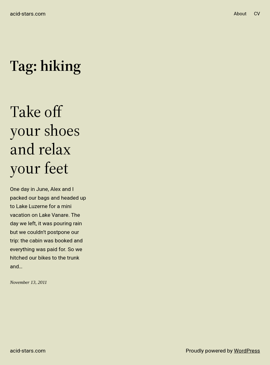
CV (257, 14)
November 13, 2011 (28, 282)
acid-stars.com (28, 14)
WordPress (247, 351)
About (240, 14)
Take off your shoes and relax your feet (45, 140)
